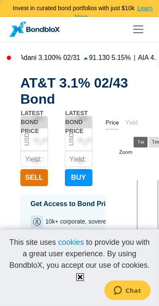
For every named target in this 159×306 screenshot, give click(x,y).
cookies (71, 242)
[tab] (112, 124)
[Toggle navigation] (138, 29)
